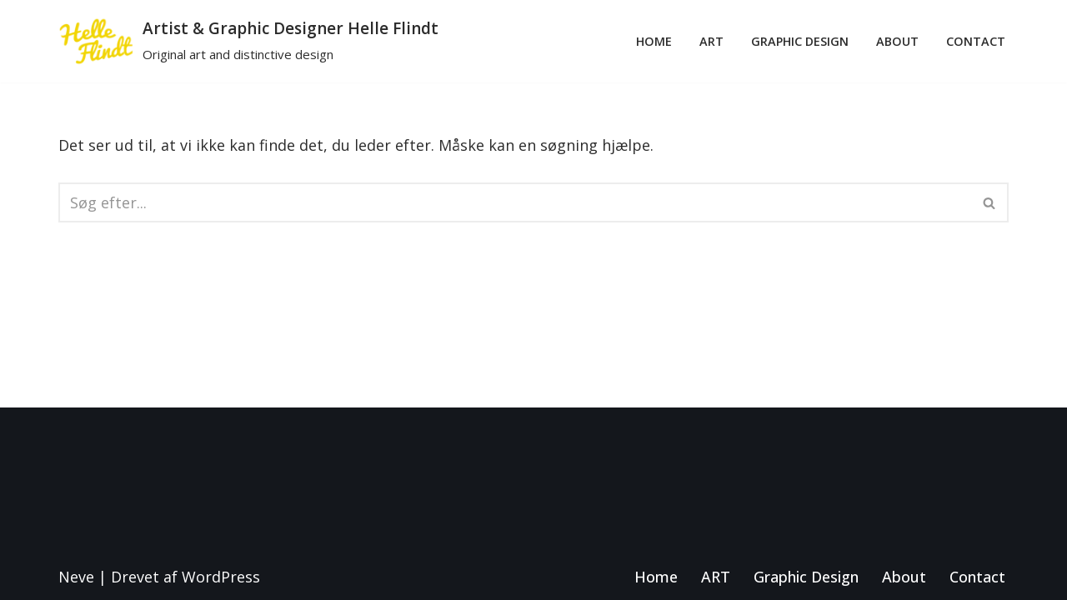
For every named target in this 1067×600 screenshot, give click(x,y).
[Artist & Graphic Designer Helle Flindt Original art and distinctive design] (248, 41)
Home (654, 41)
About (897, 41)
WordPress (221, 577)
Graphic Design (800, 41)
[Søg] (514, 202)
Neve (76, 577)
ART (711, 41)
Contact (975, 41)
